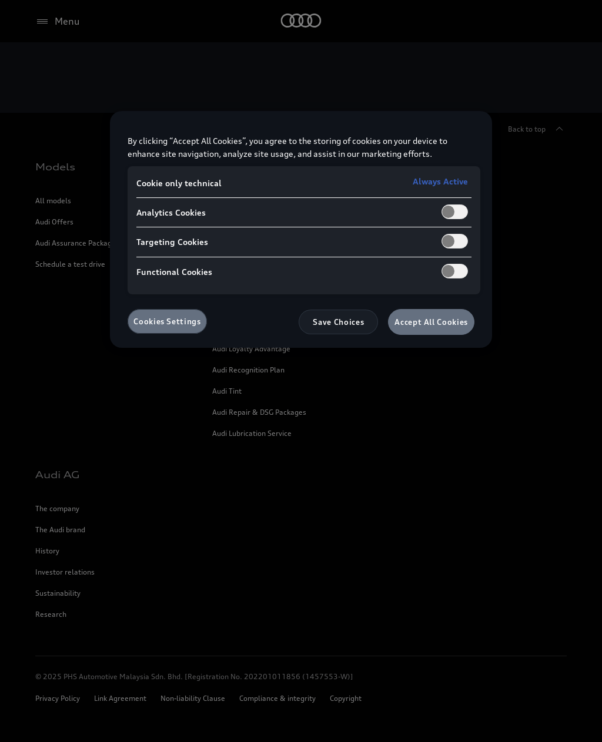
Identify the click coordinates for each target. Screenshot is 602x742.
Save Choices (338, 322)
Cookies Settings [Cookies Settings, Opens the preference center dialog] (166, 321)
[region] (301, 229)
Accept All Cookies (431, 322)
